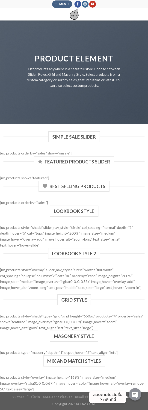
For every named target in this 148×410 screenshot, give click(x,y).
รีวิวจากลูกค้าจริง (106, 397)
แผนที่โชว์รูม (83, 397)
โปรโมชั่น (33, 397)
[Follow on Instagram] (85, 4)
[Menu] (62, 4)
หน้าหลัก (18, 397)
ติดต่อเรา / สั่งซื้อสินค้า (57, 397)
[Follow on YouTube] (92, 4)
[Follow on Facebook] (77, 4)
